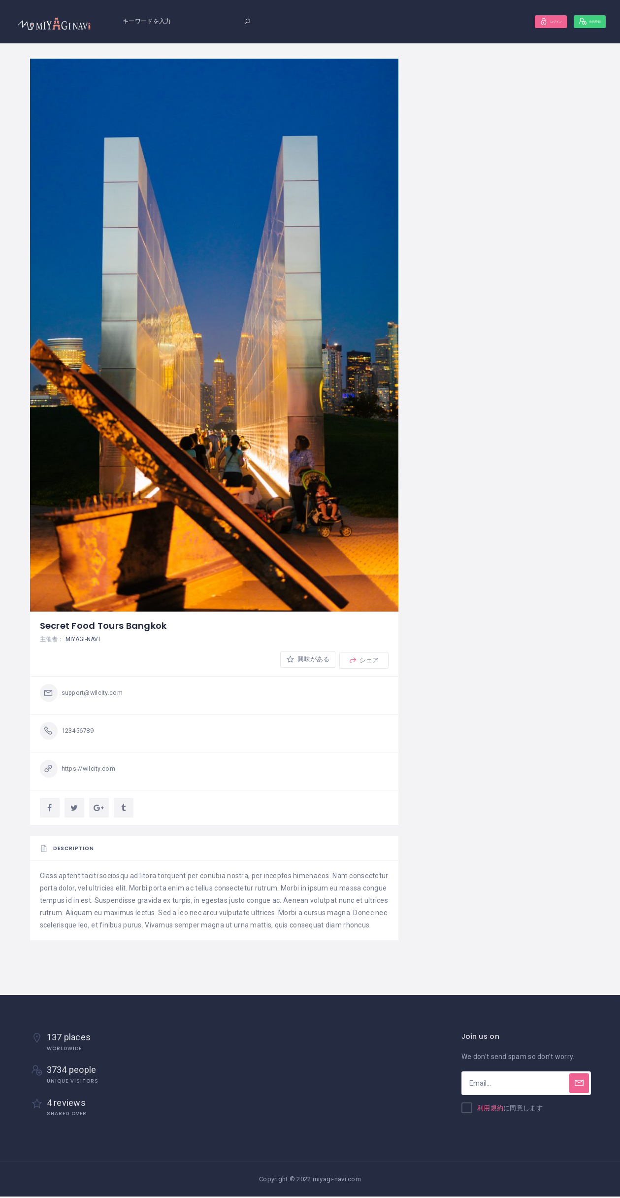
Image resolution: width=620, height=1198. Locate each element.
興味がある (305, 660)
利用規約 (490, 1110)
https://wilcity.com (91, 770)
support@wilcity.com (95, 694)
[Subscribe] (579, 1085)
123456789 (80, 732)
